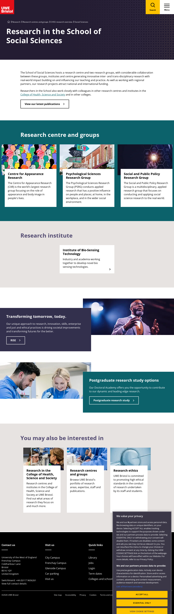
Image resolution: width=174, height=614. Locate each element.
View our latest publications (42, 104)
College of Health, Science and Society (42, 94)
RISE (13, 340)
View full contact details (14, 583)
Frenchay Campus (55, 563)
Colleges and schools (101, 579)
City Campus (52, 557)
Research (16, 22)
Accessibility (70, 595)
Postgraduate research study (111, 400)
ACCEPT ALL (142, 604)
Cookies (93, 595)
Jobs (91, 563)
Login (92, 568)
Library (93, 557)
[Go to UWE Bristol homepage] (8, 22)
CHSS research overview (61, 22)
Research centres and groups (35, 22)
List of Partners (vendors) (129, 596)
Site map (58, 595)
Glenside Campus (55, 568)
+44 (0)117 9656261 (26, 580)
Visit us (49, 579)
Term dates (95, 573)
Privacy (83, 595)
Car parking (52, 573)
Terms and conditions (109, 595)
